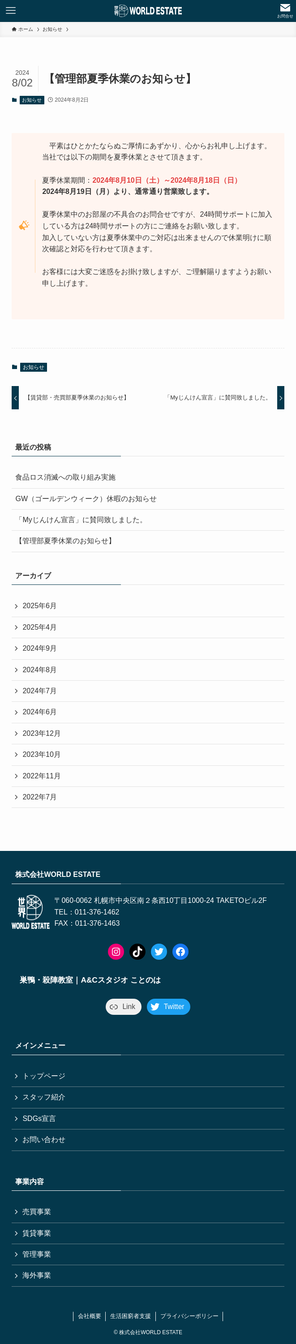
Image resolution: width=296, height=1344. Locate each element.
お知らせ (32, 100)
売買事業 (36, 1211)
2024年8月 (39, 670)
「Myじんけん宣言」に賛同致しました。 (80, 520)
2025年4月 (39, 627)
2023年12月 (41, 733)
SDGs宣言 (39, 1118)
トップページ (43, 1076)
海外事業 (36, 1275)
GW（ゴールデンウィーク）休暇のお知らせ (86, 498)
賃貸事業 (36, 1233)
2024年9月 (39, 648)
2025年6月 (39, 606)
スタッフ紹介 (43, 1097)
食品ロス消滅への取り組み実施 (65, 477)
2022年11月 (41, 776)
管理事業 (36, 1254)
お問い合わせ (43, 1139)
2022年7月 (39, 797)
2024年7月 (39, 691)
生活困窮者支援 (130, 1316)
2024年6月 (39, 712)
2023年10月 (41, 754)
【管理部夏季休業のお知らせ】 (65, 541)
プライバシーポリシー (189, 1316)
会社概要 (89, 1316)
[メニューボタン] (10, 10)
